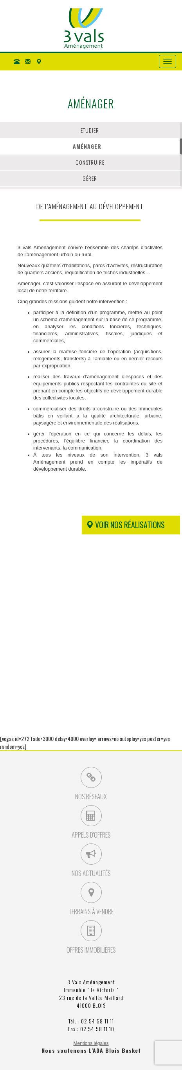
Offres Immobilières (91, 937)
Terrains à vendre (91, 899)
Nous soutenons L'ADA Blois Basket (91, 1050)
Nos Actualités (91, 860)
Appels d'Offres (91, 822)
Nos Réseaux (91, 784)
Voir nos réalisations (125, 525)
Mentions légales (90, 1043)
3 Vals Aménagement (84, 29)
